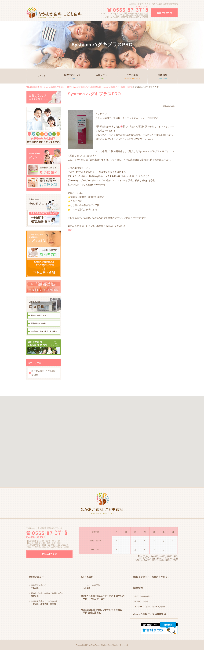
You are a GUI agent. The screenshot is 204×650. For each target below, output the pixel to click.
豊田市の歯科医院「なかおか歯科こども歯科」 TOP (48, 87)
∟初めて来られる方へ (142, 596)
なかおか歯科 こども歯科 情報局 (87, 87)
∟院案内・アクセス (141, 601)
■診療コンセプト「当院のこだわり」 (151, 577)
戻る (70, 230)
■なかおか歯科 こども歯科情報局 (149, 614)
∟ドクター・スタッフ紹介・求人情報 (149, 606)
